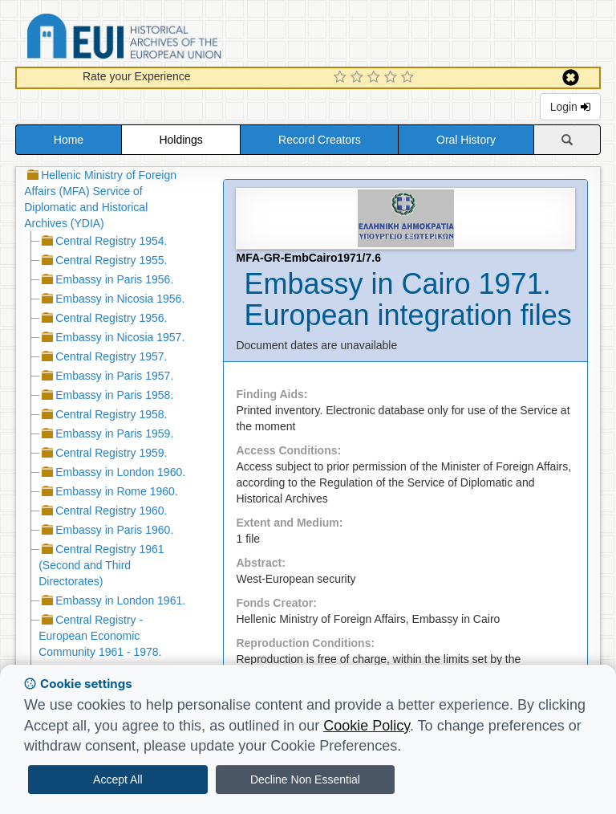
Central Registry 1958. (111, 414)
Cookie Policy (366, 726)
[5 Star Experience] (409, 78)
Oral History (466, 139)
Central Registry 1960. (111, 510)
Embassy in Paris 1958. (114, 395)
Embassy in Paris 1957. (114, 375)
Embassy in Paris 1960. (114, 529)
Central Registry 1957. (111, 356)
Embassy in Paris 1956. (114, 279)
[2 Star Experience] (359, 78)
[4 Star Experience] (392, 78)
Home (68, 139)
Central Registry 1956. (111, 317)
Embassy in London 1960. (120, 472)
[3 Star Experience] (375, 78)
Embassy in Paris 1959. (114, 433)
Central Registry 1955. (111, 260)
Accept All (117, 779)
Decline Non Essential (305, 779)
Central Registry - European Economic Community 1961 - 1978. (99, 635)
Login (570, 106)
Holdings (180, 139)
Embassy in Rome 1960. (116, 491)
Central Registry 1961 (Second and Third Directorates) (101, 565)
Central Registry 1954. (111, 240)
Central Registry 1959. (111, 452)
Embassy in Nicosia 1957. (119, 337)
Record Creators (319, 139)
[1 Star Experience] (342, 78)
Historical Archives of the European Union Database (169, 39)
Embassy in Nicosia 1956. (119, 298)
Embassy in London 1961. (120, 600)
